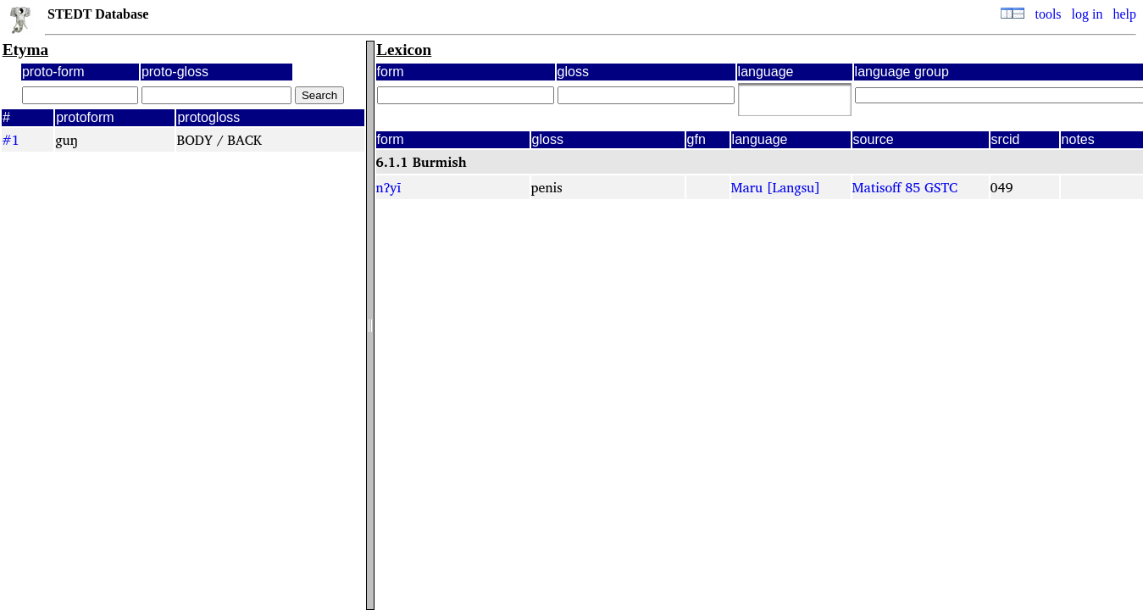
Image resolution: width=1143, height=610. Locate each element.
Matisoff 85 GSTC (904, 187)
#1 (10, 140)
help (1124, 14)
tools (1048, 14)
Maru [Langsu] (775, 187)
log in (1087, 14)
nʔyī (389, 187)
